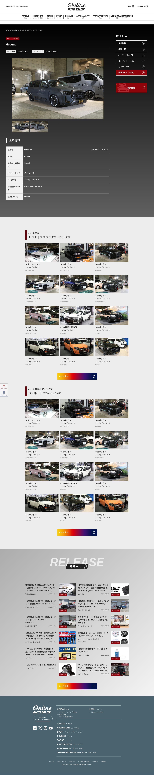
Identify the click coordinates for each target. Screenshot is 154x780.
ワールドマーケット (85, 629)
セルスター (29, 661)
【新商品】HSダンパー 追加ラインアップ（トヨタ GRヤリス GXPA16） (40, 623)
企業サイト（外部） (126, 72)
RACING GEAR (31, 610)
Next (99, 88)
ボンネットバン (51, 51)
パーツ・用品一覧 (125, 55)
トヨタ (22, 30)
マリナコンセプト (32, 264)
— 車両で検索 (62, 719)
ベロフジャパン (83, 658)
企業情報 (122, 43)
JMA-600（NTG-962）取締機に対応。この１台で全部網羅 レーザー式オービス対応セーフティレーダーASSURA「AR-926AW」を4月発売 (40, 655)
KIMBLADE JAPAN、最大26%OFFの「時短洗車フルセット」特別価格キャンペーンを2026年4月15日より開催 (40, 639)
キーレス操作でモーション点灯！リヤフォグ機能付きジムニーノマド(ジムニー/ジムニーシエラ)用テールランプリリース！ (93, 671)
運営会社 (72, 766)
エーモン (81, 597)
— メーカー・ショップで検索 (67, 717)
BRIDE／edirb (30, 671)
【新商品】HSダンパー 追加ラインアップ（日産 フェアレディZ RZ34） (40, 605)
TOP (7, 30)
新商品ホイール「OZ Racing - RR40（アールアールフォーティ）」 (93, 637)
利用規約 (95, 766)
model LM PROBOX (68, 327)
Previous (15, 88)
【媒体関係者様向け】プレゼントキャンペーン (92, 653)
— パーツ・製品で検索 (65, 721)
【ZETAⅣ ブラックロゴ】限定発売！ (40, 668)
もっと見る (66, 377)
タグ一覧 (51, 766)
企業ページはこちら (98, 149)
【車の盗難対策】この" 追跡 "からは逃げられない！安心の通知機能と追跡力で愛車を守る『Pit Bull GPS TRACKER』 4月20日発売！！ (93, 591)
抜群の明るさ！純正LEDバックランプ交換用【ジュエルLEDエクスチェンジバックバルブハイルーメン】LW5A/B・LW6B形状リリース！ (40, 591)
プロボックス (31, 30)
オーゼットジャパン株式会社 (88, 642)
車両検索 (14, 30)
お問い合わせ (61, 766)
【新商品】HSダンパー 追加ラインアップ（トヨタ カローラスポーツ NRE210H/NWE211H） (93, 607)
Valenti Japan (30, 597)
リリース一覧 (123, 67)
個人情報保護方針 (83, 766)
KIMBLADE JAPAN (32, 645)
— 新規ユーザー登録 (96, 717)
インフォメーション (126, 61)
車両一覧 (122, 49)
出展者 (103, 766)
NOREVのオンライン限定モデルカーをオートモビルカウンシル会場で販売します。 (93, 623)
